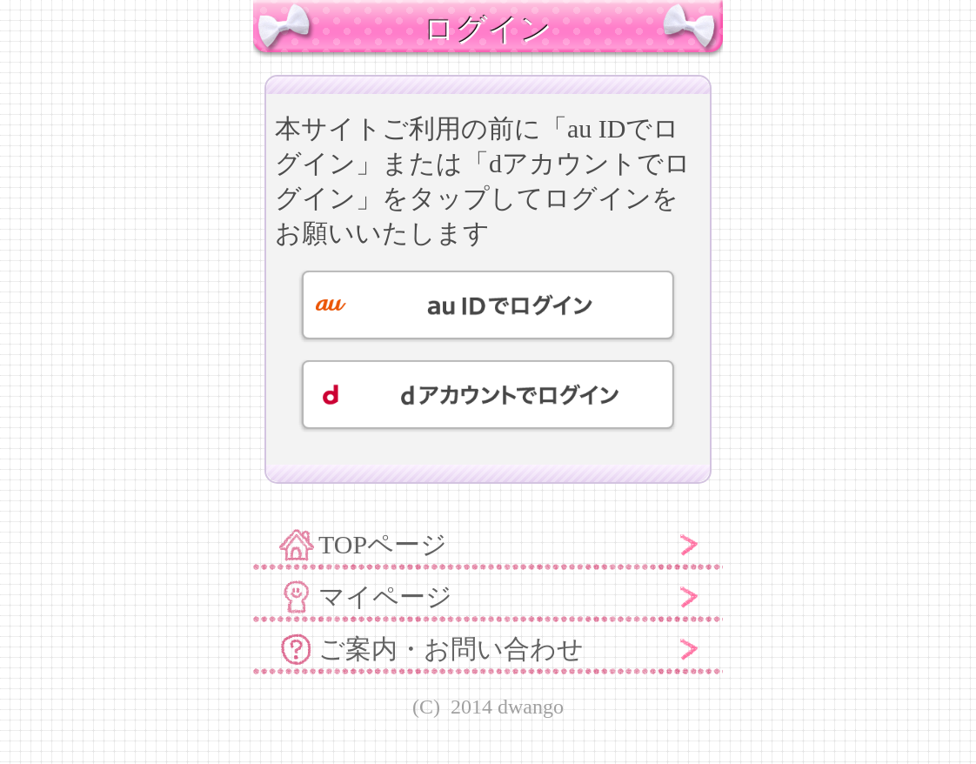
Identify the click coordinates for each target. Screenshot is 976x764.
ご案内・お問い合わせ (451, 648)
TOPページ (382, 544)
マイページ (385, 596)
